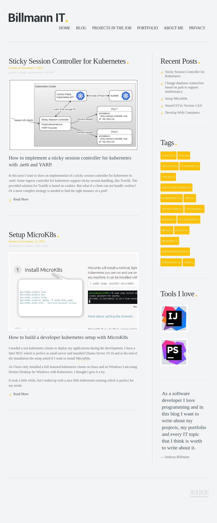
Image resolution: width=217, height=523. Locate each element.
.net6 (13, 72)
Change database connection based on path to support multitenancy (184, 87)
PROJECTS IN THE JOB (111, 28)
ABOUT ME (173, 28)
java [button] (183, 155)
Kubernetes (36, 72)
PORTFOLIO (147, 28)
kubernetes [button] (171, 198)
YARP (50, 72)
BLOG (81, 28)
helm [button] (166, 230)
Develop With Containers (182, 112)
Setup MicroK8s (32, 234)
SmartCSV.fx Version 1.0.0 (183, 105)
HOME (64, 28)
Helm (30, 246)
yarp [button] (189, 262)
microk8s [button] (169, 240)
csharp (23, 72)
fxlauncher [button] (188, 219)
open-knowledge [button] (175, 251)
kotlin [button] (181, 230)
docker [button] (168, 219)
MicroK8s (42, 246)
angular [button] (169, 166)
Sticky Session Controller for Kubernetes (67, 61)
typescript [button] (190, 166)
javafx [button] (168, 155)
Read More (21, 199)
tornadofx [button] (171, 262)
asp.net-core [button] (171, 208)
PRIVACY (197, 28)
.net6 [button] (190, 198)
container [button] (194, 208)
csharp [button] (168, 176)
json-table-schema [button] (176, 187)
